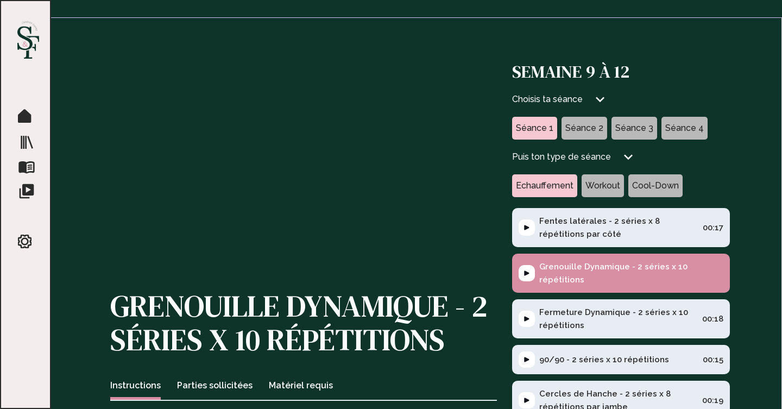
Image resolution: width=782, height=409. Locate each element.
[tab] (135, 387)
